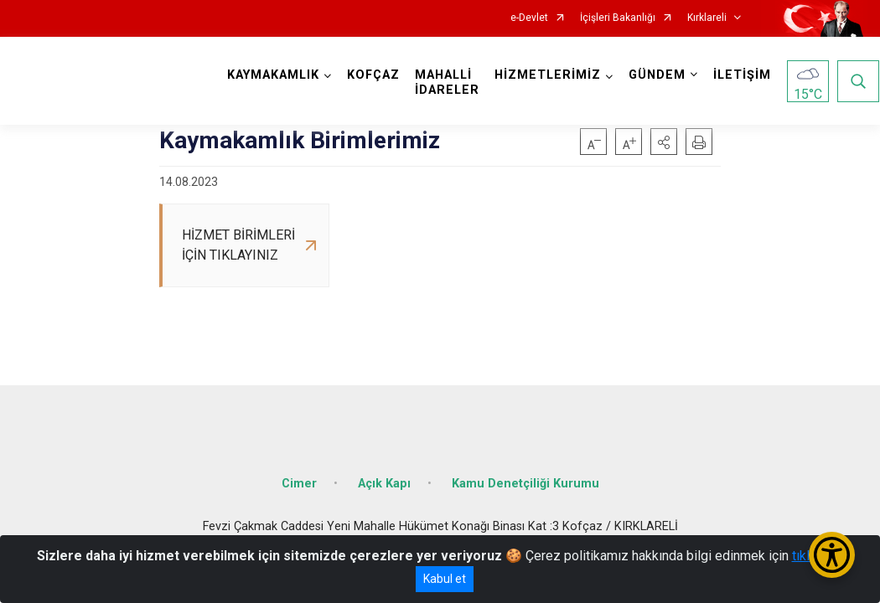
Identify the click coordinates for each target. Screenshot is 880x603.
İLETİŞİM (743, 75)
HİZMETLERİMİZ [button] (548, 75)
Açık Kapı (384, 479)
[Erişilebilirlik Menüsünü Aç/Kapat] (832, 555)
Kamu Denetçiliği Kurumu (525, 479)
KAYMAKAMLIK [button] (274, 75)
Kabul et (444, 578)
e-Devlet (529, 18)
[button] (663, 141)
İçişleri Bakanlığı (617, 18)
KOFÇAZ (374, 75)
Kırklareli (707, 18)
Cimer (299, 479)
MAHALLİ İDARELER (448, 82)
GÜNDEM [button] (657, 75)
